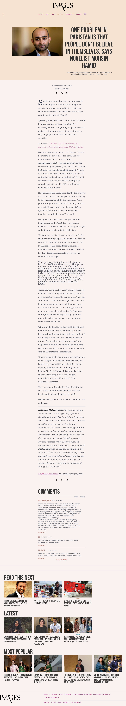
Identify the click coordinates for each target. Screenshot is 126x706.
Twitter (61, 694)
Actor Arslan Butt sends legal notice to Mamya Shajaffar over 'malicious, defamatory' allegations (47, 640)
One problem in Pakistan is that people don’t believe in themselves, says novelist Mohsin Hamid (89, 48)
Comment (69, 14)
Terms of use (106, 694)
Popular (82, 497)
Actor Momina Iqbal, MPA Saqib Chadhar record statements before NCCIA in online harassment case (106, 679)
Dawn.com (46, 702)
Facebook (54, 694)
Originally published (48, 474)
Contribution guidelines (52, 697)
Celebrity (50, 14)
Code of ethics (97, 694)
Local (78, 14)
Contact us (47, 694)
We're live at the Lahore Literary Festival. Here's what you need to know (78, 603)
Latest (40, 14)
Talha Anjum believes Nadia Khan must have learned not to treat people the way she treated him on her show (77, 679)
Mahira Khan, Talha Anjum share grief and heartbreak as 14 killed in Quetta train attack (77, 639)
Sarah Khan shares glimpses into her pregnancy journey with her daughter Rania (17, 639)
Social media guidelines (85, 694)
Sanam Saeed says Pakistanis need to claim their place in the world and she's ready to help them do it (47, 679)
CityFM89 (53, 702)
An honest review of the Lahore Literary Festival (47, 602)
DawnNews (66, 702)
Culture (60, 14)
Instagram (68, 694)
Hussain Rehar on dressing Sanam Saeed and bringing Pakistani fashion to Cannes (18, 677)
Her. (85, 14)
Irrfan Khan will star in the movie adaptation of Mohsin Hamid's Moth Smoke (15, 603)
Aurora (60, 702)
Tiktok (75, 694)
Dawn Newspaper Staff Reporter (63, 85)
